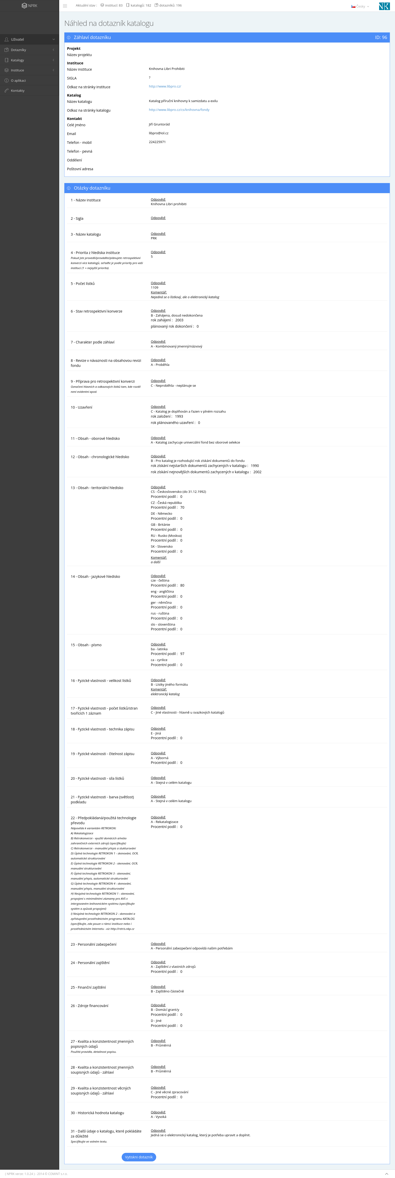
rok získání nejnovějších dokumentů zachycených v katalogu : (202, 471)
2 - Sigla (77, 218)
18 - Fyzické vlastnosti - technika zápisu (102, 729)
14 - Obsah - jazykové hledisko (95, 576)
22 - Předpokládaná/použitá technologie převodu (104, 873)
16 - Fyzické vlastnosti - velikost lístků (101, 680)
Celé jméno (76, 124)
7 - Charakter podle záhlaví (92, 342)
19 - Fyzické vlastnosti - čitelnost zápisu (102, 753)
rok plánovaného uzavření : (174, 422)
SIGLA (72, 78)
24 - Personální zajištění (90, 962)
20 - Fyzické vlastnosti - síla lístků (97, 778)
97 (182, 653)
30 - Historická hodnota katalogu (97, 1112)
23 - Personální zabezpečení (93, 944)
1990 (255, 465)
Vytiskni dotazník (139, 1157)
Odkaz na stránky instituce (88, 86)
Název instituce (79, 69)
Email (71, 133)
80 (182, 585)
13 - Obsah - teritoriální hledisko (97, 487)
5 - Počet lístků (83, 283)
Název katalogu (79, 101)
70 (182, 507)
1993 (179, 416)
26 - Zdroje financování (89, 1005)
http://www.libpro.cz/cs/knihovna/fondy (179, 109)
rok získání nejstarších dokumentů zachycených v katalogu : (200, 465)
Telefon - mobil (79, 142)
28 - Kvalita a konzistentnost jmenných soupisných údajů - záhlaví (102, 1070)
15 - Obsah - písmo (86, 644)
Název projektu (79, 54)
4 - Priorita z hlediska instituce (107, 260)
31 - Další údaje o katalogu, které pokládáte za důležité (106, 1136)
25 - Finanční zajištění (88, 987)
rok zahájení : (163, 320)
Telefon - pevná (79, 151)
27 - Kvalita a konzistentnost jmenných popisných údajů (102, 1046)
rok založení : (162, 416)
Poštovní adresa (80, 168)
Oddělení (74, 160)
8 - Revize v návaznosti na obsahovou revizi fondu (106, 363)
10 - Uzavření (81, 407)
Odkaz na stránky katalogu (89, 110)
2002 (257, 471)
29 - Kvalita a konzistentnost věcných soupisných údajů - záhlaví (101, 1091)
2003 (179, 320)
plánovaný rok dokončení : (173, 326)
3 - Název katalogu (86, 234)
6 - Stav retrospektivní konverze (96, 311)
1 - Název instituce (86, 200)
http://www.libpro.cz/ (165, 86)
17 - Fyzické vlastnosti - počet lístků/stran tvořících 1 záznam (104, 711)
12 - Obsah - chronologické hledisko (100, 456)
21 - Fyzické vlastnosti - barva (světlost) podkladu (102, 799)
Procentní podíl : (165, 496)
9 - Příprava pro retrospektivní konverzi (106, 386)
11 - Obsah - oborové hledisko (95, 438)
